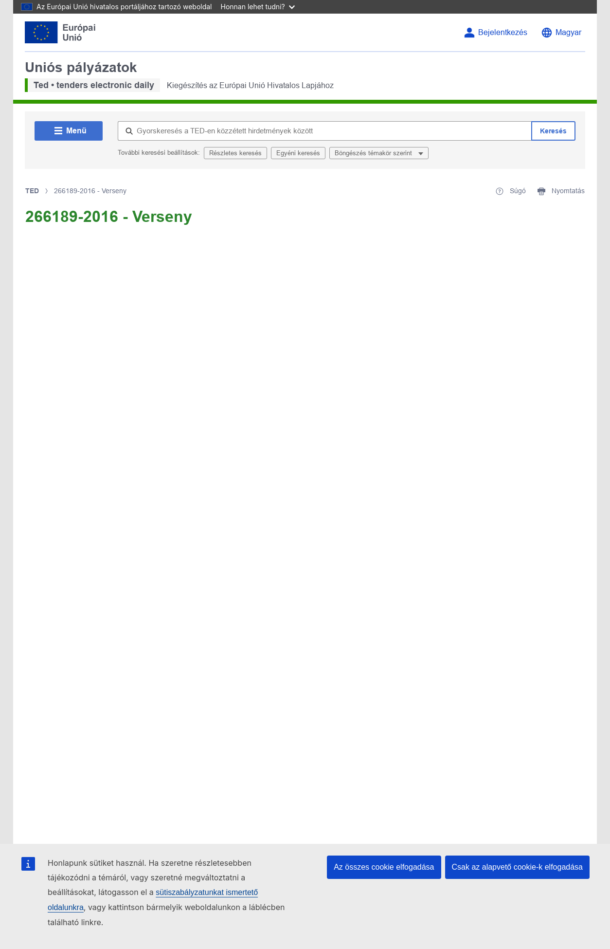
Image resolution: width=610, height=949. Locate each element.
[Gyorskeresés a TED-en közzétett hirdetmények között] (324, 131)
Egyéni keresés (298, 153)
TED (32, 191)
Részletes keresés (235, 153)
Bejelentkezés (502, 32)
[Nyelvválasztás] (561, 32)
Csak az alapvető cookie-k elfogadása (517, 867)
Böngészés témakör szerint (374, 153)
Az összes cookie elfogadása (384, 867)
